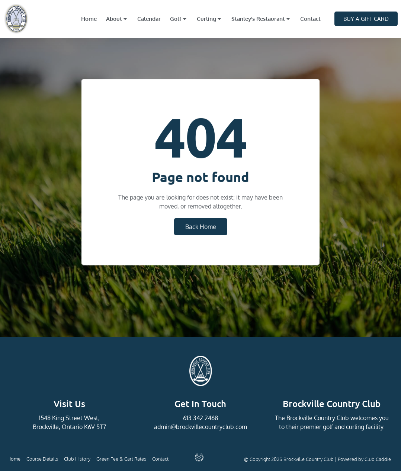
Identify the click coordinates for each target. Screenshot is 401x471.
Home (89, 18)
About (117, 18)
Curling (209, 18)
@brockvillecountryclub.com (209, 426)
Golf (178, 18)
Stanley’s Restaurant (261, 18)
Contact (310, 18)
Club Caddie (378, 459)
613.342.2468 (200, 418)
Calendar (149, 18)
